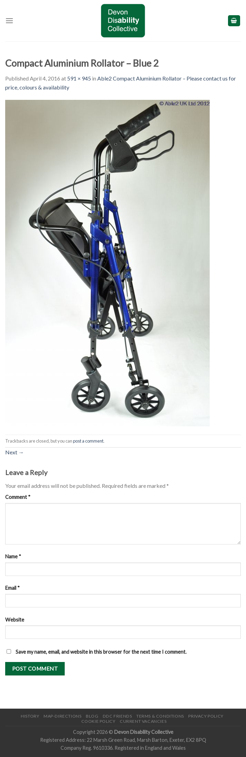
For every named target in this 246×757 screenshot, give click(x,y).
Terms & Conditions (160, 716)
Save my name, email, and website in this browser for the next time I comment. (101, 652)
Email (12, 588)
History (30, 716)
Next (14, 452)
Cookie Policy (98, 721)
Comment (17, 497)
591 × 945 (79, 78)
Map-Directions (63, 716)
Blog (92, 716)
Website (14, 620)
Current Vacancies (143, 721)
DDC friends (117, 716)
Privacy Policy (206, 716)
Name (13, 556)
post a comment (88, 441)
